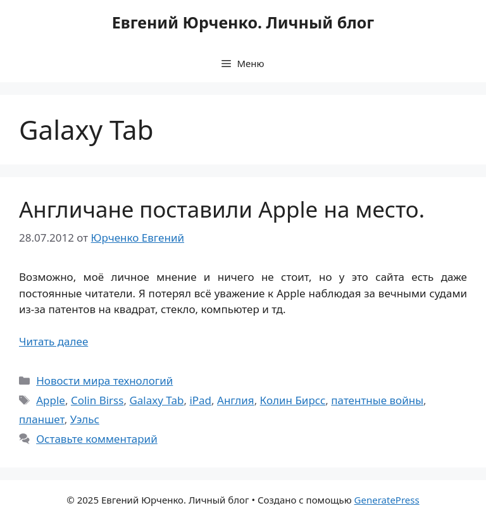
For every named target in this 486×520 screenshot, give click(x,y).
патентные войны (377, 400)
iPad (200, 400)
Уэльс (84, 419)
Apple (50, 400)
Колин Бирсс (293, 400)
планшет (42, 419)
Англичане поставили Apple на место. (222, 209)
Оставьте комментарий (97, 438)
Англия (235, 400)
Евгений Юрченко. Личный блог (243, 22)
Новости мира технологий (104, 380)
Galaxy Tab (156, 400)
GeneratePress (387, 499)
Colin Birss (97, 400)
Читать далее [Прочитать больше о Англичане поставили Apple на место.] (53, 341)
